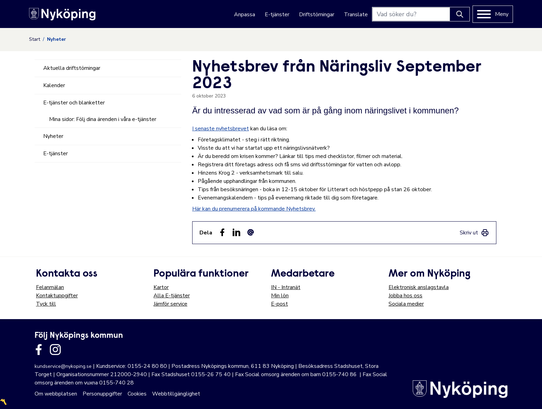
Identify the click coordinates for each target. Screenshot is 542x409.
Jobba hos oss (405, 295)
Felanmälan (50, 287)
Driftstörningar (316, 14)
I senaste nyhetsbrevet (220, 128)
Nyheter (53, 136)
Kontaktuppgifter (57, 295)
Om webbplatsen (56, 394)
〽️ (3, 402)
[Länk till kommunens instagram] (55, 349)
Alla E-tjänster (171, 295)
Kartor (161, 287)
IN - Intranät (285, 287)
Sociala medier (406, 304)
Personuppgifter (102, 394)
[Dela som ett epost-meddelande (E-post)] (250, 232)
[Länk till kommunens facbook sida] (39, 349)
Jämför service (170, 304)
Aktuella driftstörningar (71, 68)
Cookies (137, 394)
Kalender (54, 85)
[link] (474, 232)
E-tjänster (277, 14)
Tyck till (46, 304)
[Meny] (493, 14)
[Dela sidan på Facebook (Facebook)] (222, 232)
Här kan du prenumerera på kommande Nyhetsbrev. (254, 209)
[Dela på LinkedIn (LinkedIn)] (236, 232)
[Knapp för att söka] (459, 14)
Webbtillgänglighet (176, 394)
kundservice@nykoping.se (63, 366)
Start (34, 39)
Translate (356, 14)
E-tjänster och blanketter (74, 102)
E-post (279, 304)
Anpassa (244, 14)
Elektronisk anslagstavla (419, 287)
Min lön (280, 295)
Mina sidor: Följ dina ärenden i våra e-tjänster (102, 119)
